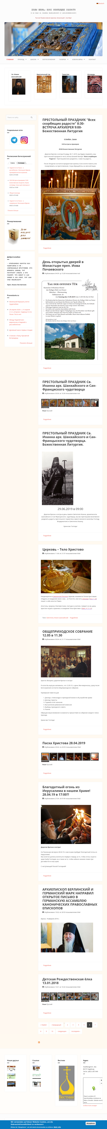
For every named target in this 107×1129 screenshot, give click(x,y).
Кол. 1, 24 (93, 599)
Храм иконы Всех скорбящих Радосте (53, 10)
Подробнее (47, 248)
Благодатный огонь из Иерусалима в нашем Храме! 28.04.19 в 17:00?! (66, 791)
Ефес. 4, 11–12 (86, 608)
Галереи (63, 58)
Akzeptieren (91, 1123)
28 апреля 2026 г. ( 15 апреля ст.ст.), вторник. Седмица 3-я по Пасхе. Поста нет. (20, 312)
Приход (21, 58)
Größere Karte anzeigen (90, 1105)
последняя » (75, 1031)
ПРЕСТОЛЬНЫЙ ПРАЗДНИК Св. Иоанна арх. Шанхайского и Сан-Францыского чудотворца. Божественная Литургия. (69, 439)
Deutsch (100, 3)
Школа (33, 58)
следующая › (62, 1031)
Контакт (92, 59)
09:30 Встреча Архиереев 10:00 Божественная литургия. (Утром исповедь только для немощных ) (20, 182)
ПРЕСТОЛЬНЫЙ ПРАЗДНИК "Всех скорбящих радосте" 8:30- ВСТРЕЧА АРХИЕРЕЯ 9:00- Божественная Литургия (68, 125)
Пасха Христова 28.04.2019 (63, 743)
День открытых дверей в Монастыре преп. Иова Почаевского (63, 265)
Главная (9, 59)
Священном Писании (60, 596)
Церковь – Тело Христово (63, 549)
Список (13, 163)
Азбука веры (78, 58)
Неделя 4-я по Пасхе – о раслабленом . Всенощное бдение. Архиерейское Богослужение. (20, 170)
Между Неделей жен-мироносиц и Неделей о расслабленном (18, 322)
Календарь (21, 163)
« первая (43, 1025)
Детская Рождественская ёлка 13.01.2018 (67, 981)
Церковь (85, 599)
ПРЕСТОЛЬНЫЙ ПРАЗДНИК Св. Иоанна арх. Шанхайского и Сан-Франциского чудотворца (69, 385)
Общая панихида (15, 193)
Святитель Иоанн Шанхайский (57, 618)
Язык (44, 411)
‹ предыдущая (56, 1025)
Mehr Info (57, 1127)
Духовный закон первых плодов (20, 330)
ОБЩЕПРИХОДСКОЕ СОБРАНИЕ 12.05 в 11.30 (67, 633)
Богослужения (49, 59)
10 (52, 1031)
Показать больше (13, 210)
